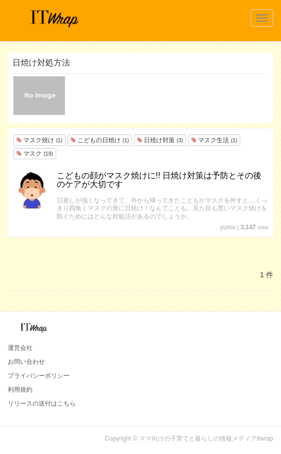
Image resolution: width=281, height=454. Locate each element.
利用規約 (20, 389)
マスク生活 (214, 140)
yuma (227, 227)
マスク (34, 153)
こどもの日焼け (100, 140)
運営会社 (20, 347)
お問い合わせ (26, 361)
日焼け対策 (160, 140)
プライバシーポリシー (39, 375)
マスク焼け (39, 140)
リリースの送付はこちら (42, 403)
